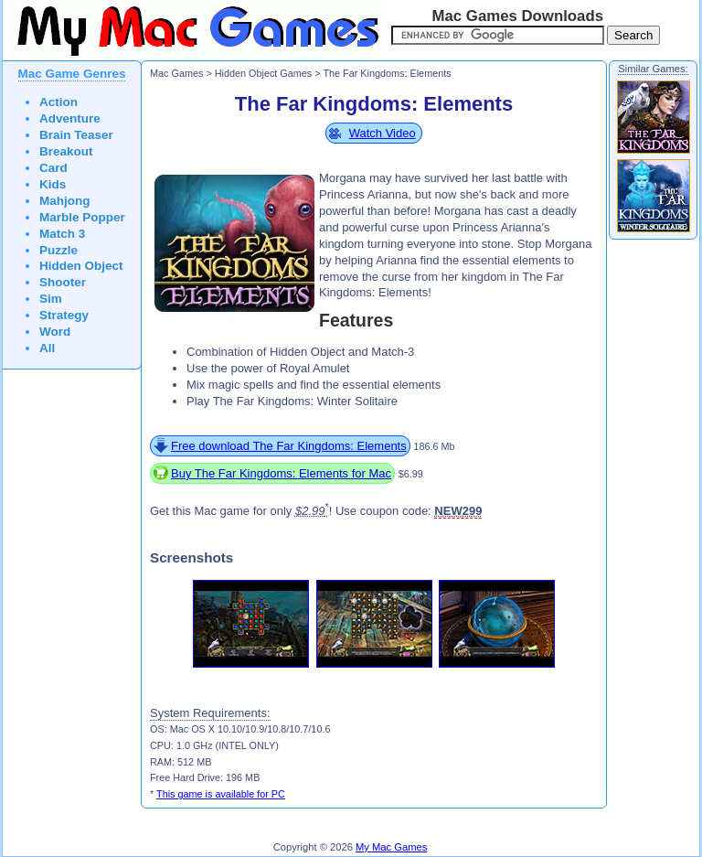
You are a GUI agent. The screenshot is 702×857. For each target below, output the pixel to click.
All (47, 348)
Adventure (70, 118)
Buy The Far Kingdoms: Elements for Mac (281, 473)
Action (58, 102)
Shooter (62, 282)
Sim (50, 298)
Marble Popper (82, 217)
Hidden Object (81, 266)
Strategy (64, 315)
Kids (52, 184)
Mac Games (176, 73)
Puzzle (58, 250)
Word (54, 331)
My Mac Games (391, 846)
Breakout (66, 151)
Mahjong (64, 201)
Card (53, 168)
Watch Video (382, 133)
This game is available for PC (220, 793)
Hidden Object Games (264, 73)
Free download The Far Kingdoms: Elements (289, 446)
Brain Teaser (76, 135)
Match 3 (62, 234)
